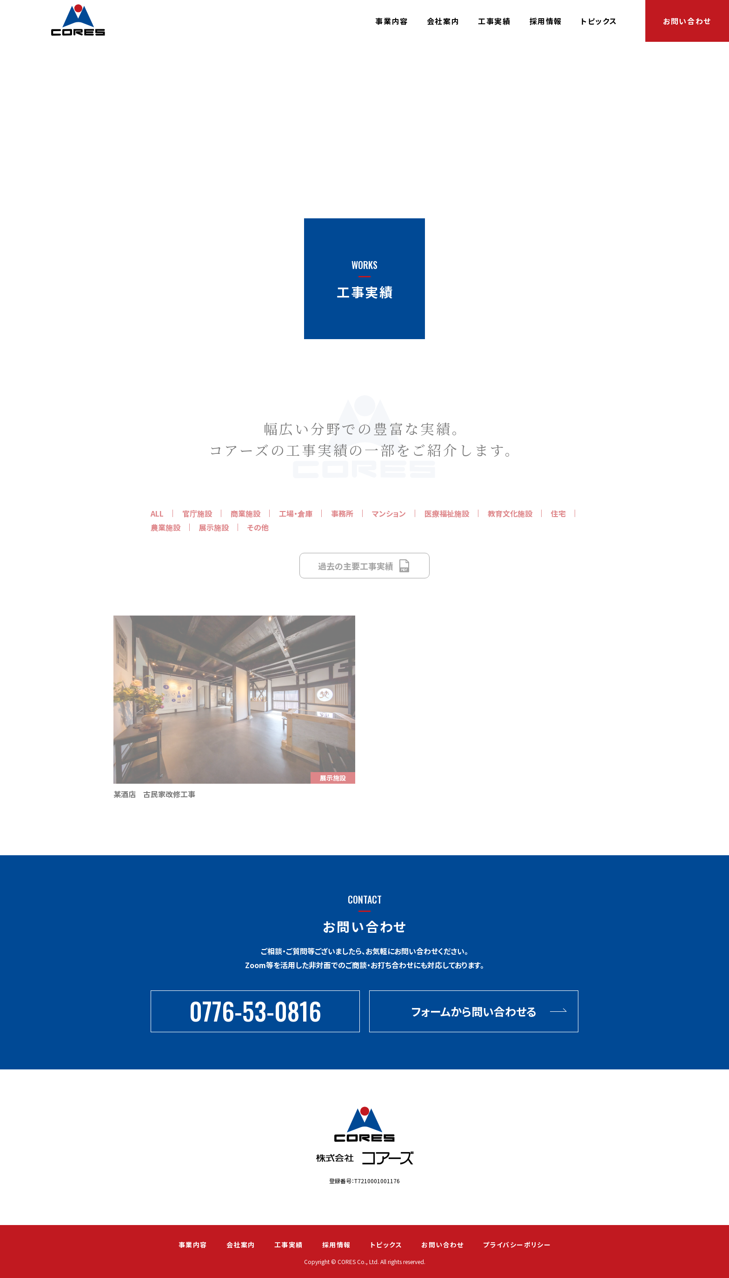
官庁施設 (197, 513)
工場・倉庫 (295, 513)
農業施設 (165, 527)
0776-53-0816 (255, 1011)
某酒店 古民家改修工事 (154, 794)
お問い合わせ (687, 20)
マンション (389, 513)
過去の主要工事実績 (364, 565)
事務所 (342, 513)
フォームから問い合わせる (474, 1011)
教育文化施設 (510, 513)
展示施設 (214, 527)
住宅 (558, 513)
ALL (157, 513)
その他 (258, 527)
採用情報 (546, 20)
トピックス (599, 20)
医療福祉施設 (446, 513)
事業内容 (391, 20)
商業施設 (245, 513)
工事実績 (494, 20)
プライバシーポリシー (517, 1244)
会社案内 (443, 20)
